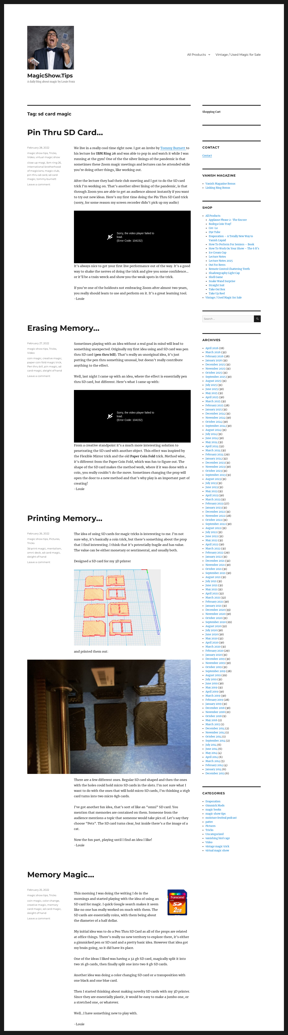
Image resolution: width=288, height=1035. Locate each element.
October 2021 (213, 569)
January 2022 (213, 556)
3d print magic (36, 548)
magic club (52, 170)
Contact (207, 155)
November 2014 (215, 732)
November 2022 (215, 516)
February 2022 (214, 552)
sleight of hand (52, 370)
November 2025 (215, 368)
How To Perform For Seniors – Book (231, 244)
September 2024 (215, 426)
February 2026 (214, 356)
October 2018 (213, 716)
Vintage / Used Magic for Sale (238, 54)
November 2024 (215, 417)
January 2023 (213, 507)
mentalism (54, 548)
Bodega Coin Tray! (220, 224)
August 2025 (213, 381)
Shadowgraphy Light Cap (224, 273)
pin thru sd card (37, 174)
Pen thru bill (35, 366)
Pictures (54, 538)
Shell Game (216, 277)
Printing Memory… (64, 518)
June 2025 (211, 389)
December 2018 (215, 708)
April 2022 (211, 544)
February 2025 (214, 405)
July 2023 (211, 483)
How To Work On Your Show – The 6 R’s (234, 248)
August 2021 (213, 577)
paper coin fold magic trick (44, 362)
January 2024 (213, 458)
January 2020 (213, 655)
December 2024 (215, 413)
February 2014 (214, 765)
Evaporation (212, 801)
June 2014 (211, 749)
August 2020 (213, 626)
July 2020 (211, 630)
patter (209, 822)
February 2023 (214, 503)
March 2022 (212, 548)
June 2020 (211, 634)
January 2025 (213, 409)
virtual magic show (48, 157)
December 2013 (214, 773)
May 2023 (211, 491)
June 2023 (211, 487)
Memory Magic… (60, 874)
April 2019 (211, 691)
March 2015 (212, 724)
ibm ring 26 (53, 162)
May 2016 (211, 720)
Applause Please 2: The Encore (228, 220)
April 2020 (211, 642)
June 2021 (211, 585)
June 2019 (211, 683)
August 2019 (213, 675)
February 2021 (214, 601)
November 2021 (215, 565)
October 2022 (213, 520)
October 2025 (213, 372)
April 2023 (211, 495)
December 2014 (215, 728)
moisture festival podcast (221, 817)
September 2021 (215, 573)
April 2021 (211, 593)
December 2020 (215, 610)
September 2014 (215, 740)
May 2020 (211, 638)
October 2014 (213, 736)
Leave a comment (38, 184)
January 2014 (213, 769)
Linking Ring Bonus (217, 187)
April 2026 (212, 348)
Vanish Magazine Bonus (220, 183)
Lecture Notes (217, 256)
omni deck (34, 552)
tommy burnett (46, 178)
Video (31, 157)
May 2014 (211, 753)
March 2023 (212, 499)
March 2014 (212, 761)
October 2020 (213, 618)
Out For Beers (217, 265)
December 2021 (215, 560)
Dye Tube (214, 232)
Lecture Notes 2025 (221, 260)
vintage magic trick (217, 846)
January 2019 (213, 704)
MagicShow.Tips (50, 75)
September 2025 (215, 376)
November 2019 (215, 663)
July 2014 (211, 744)
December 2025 (215, 364)
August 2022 (213, 528)
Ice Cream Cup (217, 252)
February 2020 (214, 650)
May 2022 (211, 540)
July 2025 (211, 385)
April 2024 (211, 446)
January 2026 (213, 360)
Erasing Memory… (63, 328)
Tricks (52, 153)
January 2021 (213, 605)
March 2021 (212, 597)
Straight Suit (216, 285)
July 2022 (211, 532)
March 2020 (212, 646)
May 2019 (211, 687)
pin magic (50, 366)
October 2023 (213, 471)
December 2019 (215, 659)
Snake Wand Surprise (222, 281)
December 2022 (215, 511)
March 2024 (212, 450)
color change (51, 900)
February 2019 (214, 699)
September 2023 (215, 475)
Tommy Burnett (173, 148)
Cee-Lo (213, 228)
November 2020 (215, 614)
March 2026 (213, 352)
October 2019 (213, 667)
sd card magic (51, 552)
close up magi (36, 162)
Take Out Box (217, 289)
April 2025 (211, 397)
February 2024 (214, 454)
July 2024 (211, 434)
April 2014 (211, 757)
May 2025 (211, 393)
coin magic (34, 358)
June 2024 (211, 438)
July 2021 (211, 581)
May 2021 (211, 589)
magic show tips (37, 153)
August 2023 (213, 479)
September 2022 (215, 524)
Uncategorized (214, 834)
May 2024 (211, 442)
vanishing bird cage (217, 838)
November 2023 (215, 466)
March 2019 (212, 695)
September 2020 (215, 622)
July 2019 (211, 679)
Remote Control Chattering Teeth (229, 269)
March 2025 (212, 401)
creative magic (52, 358)
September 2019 (215, 671)
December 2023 (215, 462)
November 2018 (215, 712)
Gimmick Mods (215, 805)
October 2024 (213, 421)
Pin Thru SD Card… (65, 132)
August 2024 (213, 430)
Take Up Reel (217, 293)
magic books (213, 809)
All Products (196, 54)
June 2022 (211, 536)
